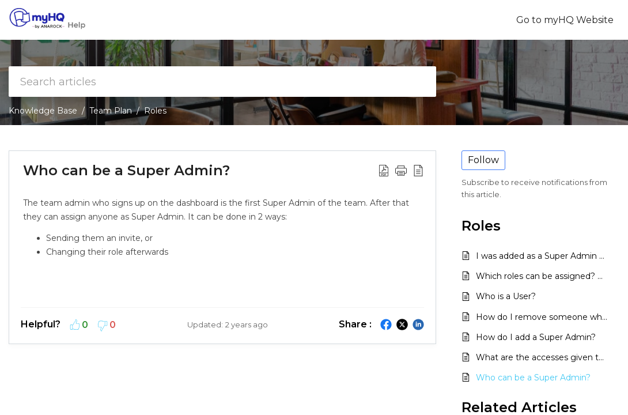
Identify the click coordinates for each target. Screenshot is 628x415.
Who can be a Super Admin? (533, 377)
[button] (383, 170)
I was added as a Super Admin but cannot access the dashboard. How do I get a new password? (542, 256)
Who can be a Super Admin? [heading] (126, 170)
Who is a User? (506, 296)
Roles (155, 110)
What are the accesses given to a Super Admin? (542, 357)
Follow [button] (483, 159)
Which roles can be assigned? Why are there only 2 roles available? (542, 276)
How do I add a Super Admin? (536, 337)
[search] (222, 81)
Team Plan (110, 110)
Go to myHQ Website (565, 19)
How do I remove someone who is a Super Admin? (542, 317)
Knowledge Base (43, 110)
